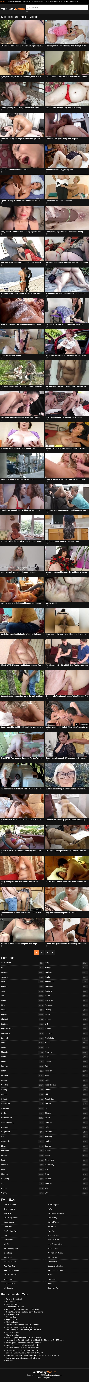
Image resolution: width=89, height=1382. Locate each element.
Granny (22, 1193)
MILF (66, 1047)
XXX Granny (52, 1218)
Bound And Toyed (13, 1304)
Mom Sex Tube (53, 1235)
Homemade (66, 981)
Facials (22, 1155)
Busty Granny (64, 2)
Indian (66, 996)
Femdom (22, 1165)
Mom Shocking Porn (55, 1244)
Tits (66, 1169)
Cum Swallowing (22, 1122)
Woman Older (53, 1248)
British (22, 1071)
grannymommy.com (14, 2)
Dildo (22, 1136)
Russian (66, 1103)
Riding (66, 1094)
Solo (66, 1127)
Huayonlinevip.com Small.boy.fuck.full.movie (23, 1358)
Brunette (22, 1075)
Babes (22, 1000)
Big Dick (22, 1024)
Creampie (22, 1108)
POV (66, 1075)
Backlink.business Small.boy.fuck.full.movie (22, 1325)
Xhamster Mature (12, 1335)
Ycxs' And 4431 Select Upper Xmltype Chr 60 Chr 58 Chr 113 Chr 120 (32, 1355)
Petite (66, 1066)
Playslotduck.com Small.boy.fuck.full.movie (22, 1348)
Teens (66, 1155)
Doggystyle (22, 1141)
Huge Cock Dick (12, 1320)
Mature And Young (13, 1332)
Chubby (22, 1089)
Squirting (66, 1132)
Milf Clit (6, 1244)
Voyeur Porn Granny (55, 1253)
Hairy (66, 963)
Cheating (22, 1085)
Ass (22, 996)
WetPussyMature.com (53, 1375)
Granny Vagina (9, 1209)
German (22, 1188)
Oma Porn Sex (9, 1284)
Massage (66, 1033)
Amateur (22, 972)
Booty (22, 1061)
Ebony (22, 1146)
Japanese (66, 1005)
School (66, 1108)
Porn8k (50, 1275)
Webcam (66, 1183)
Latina (66, 1014)
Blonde (22, 1047)
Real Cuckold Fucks (11, 1270)
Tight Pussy (66, 1165)
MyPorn (50, 1209)
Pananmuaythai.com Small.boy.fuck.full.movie (23, 1337)
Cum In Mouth (22, 1118)
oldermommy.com (38, 2)
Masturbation (66, 1038)
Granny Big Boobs (51, 2)
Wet (66, 1188)
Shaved (66, 1113)
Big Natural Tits (22, 1028)
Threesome (66, 1160)
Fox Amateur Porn (10, 1231)
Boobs (22, 1056)
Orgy (66, 1056)
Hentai (66, 977)
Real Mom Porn (53, 1288)
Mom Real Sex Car (13, 1302)
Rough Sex (66, 1099)
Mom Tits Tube (53, 1240)
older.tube (26, 2)
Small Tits (66, 1122)
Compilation (22, 1103)
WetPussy (13, 8)
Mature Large (9, 1279)
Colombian (22, 1099)
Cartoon (22, 1080)
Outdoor (66, 1061)
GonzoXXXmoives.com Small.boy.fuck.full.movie (24, 1312)
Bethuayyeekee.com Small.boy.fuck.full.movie (23, 1343)
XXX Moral (8, 1257)
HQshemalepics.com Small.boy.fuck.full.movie (23, 1330)
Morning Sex (11, 1317)
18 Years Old (22, 963)
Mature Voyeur (53, 1205)
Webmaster (41, 1378)
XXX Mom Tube (10, 1205)
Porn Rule (7, 1213)
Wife (66, 1193)
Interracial (66, 1000)
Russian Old (8, 1240)
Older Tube (74, 2)
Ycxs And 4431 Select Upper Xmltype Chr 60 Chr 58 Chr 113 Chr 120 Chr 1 (35, 1340)
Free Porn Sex (9, 1266)
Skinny (66, 1118)
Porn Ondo (8, 1235)
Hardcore (66, 972)
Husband (66, 991)
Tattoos (66, 1150)
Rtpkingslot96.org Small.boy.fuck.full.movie (22, 1345)
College (22, 1094)
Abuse (49, 1378)
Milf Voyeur (52, 1227)
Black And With (12, 1322)
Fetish (22, 1169)
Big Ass (22, 1014)
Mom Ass (51, 1231)
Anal (22, 981)
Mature (66, 1042)
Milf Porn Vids (53, 1257)
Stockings (66, 1136)
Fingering (22, 1174)
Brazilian (22, 1066)
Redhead (66, 1089)
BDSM (22, 1010)
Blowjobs (22, 1052)
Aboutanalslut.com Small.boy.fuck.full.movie (22, 1309)
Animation (22, 986)
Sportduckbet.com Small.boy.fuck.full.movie (22, 1350)
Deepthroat (22, 1132)
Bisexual (22, 1038)
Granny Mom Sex (10, 1275)
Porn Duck (52, 1279)
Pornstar (66, 1071)
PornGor (51, 1284)
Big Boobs (22, 1019)
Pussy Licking (66, 1085)
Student (66, 1141)
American (22, 977)
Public (66, 1080)
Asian (22, 991)
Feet (22, 1160)
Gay (22, 1183)
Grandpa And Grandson (15, 1307)
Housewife (66, 986)
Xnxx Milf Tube (53, 1222)
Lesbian (66, 1019)
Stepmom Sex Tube (55, 1270)
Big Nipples (22, 1033)
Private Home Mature (56, 1213)
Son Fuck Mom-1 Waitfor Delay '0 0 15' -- (21, 1327)
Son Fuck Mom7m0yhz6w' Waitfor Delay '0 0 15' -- (25, 1353)
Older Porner (52, 1262)
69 (22, 967)
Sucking (66, 1146)
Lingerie (66, 1028)
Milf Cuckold (8, 1288)
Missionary (66, 1052)
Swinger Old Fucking (55, 1266)
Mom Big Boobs (10, 1262)
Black (22, 1042)
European (22, 1150)
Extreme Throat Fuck (14, 1299)
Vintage (66, 1179)
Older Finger (8, 1253)
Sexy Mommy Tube (11, 1248)
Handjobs (66, 967)
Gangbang (22, 1179)
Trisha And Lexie (12, 1314)
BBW (22, 1005)
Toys (66, 1174)
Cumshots (22, 1127)
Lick (66, 1024)
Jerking (66, 1010)
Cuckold (22, 1113)
